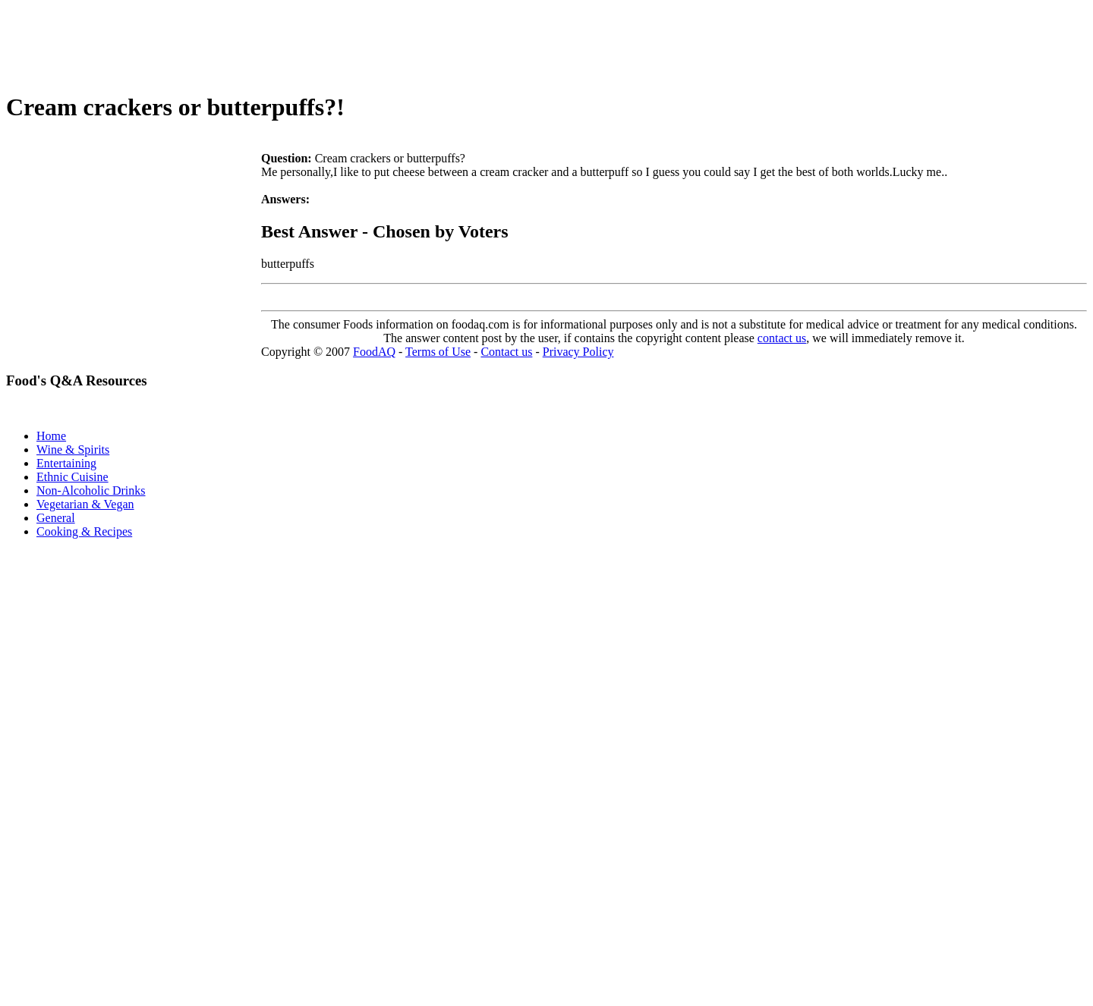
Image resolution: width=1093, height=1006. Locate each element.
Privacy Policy (578, 351)
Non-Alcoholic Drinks (91, 490)
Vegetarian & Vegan (85, 504)
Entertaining (66, 463)
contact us (782, 338)
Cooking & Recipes (84, 531)
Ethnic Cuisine (72, 476)
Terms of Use (438, 351)
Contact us (506, 351)
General (55, 517)
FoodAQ (374, 351)
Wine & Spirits (72, 449)
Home (51, 435)
